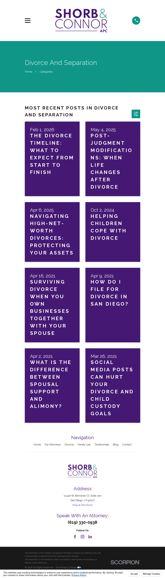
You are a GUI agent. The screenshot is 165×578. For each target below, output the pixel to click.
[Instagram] (82, 536)
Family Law (84, 444)
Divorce (69, 444)
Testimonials (101, 444)
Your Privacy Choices (68, 567)
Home (37, 444)
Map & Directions (82, 504)
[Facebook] (75, 536)
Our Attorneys (53, 444)
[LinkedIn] (90, 536)
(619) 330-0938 (82, 522)
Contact (126, 444)
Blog (115, 444)
